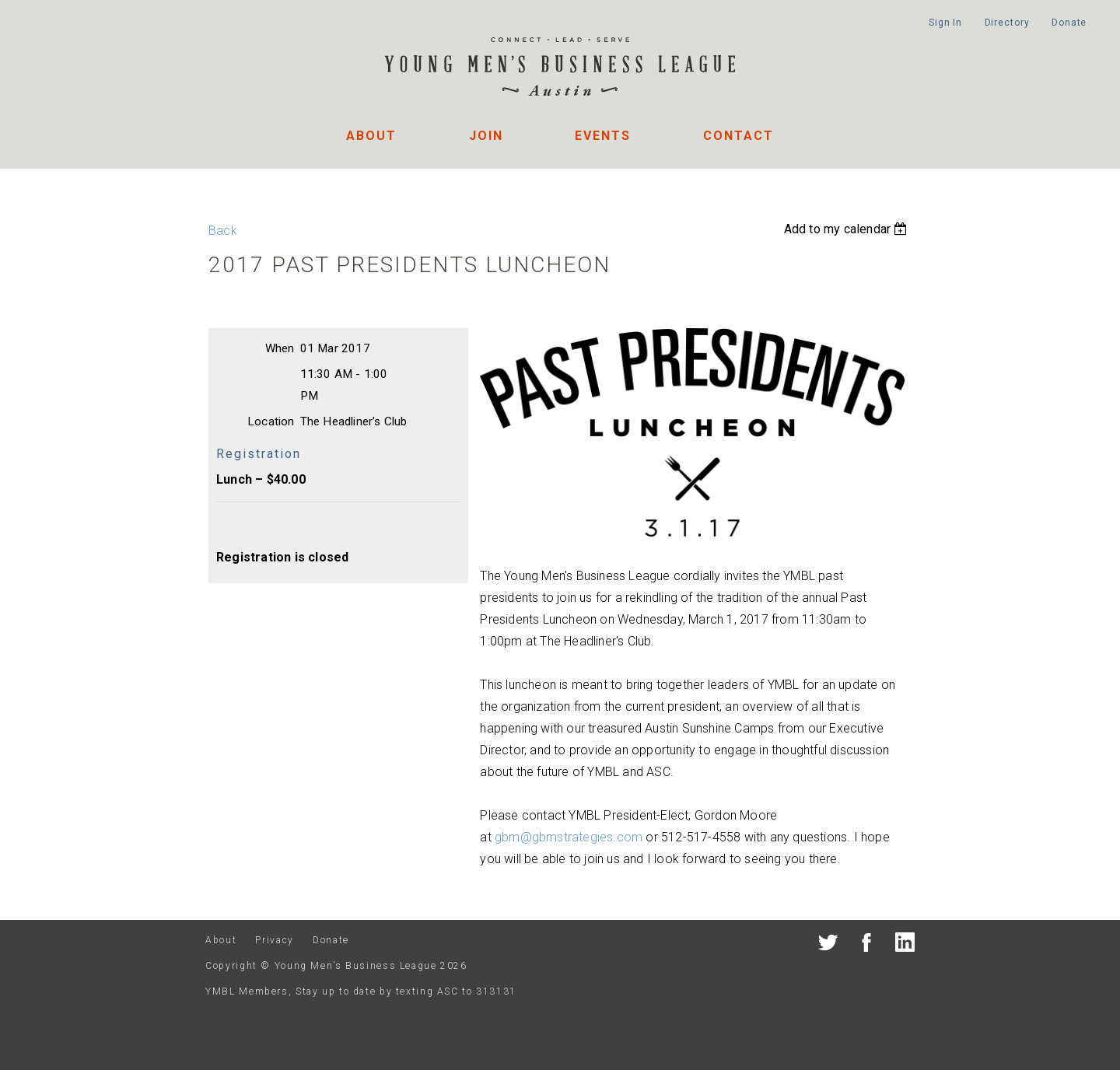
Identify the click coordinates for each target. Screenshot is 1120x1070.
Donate (1069, 22)
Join (486, 135)
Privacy (274, 940)
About (371, 135)
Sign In (945, 22)
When (280, 348)
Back (222, 230)
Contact (738, 135)
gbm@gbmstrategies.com (568, 837)
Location (271, 421)
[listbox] (848, 229)
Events (603, 135)
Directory (1007, 22)
